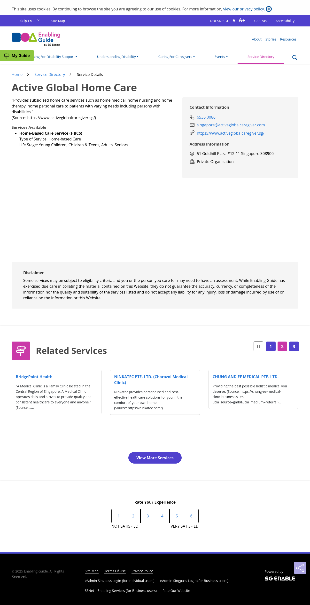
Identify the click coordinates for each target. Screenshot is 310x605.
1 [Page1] (271, 346)
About (257, 39)
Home (17, 74)
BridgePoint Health (34, 376)
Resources (288, 39)
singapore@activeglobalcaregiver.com (231, 125)
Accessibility (285, 20)
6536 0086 (206, 117)
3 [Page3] (294, 346)
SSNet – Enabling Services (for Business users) (121, 590)
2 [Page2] (282, 346)
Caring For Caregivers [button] (175, 56)
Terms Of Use (115, 571)
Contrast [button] (261, 20)
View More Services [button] (155, 457)
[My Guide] (17, 55)
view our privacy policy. (244, 9)
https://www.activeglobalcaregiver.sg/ (230, 133)
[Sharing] (300, 568)
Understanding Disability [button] (116, 56)
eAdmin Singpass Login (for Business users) (194, 580)
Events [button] (220, 56)
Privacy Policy (142, 571)
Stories (270, 39)
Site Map (58, 20)
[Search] (294, 58)
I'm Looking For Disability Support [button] (48, 56)
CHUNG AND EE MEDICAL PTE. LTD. (246, 376)
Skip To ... (28, 20)
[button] (258, 346)
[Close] (269, 9)
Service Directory (261, 56)
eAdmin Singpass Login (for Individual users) (119, 580)
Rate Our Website (176, 590)
